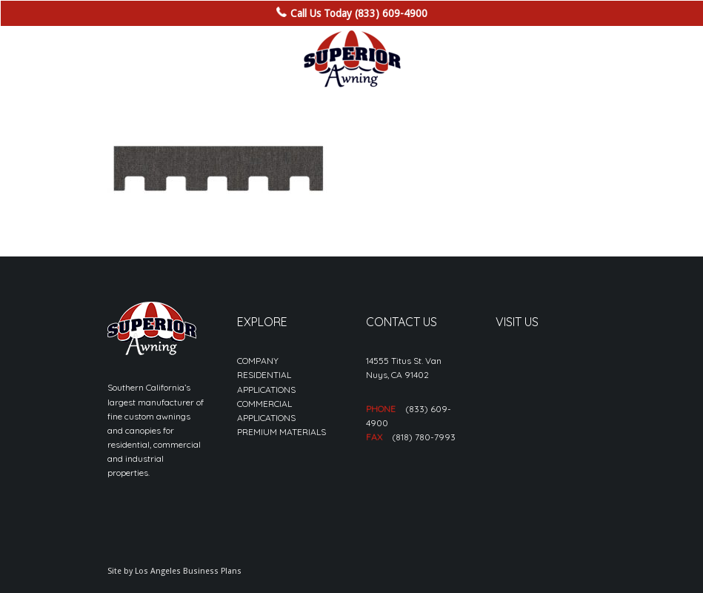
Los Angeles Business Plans (188, 571)
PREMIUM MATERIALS (281, 431)
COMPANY (258, 360)
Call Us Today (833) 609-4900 (358, 13)
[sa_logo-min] (351, 59)
